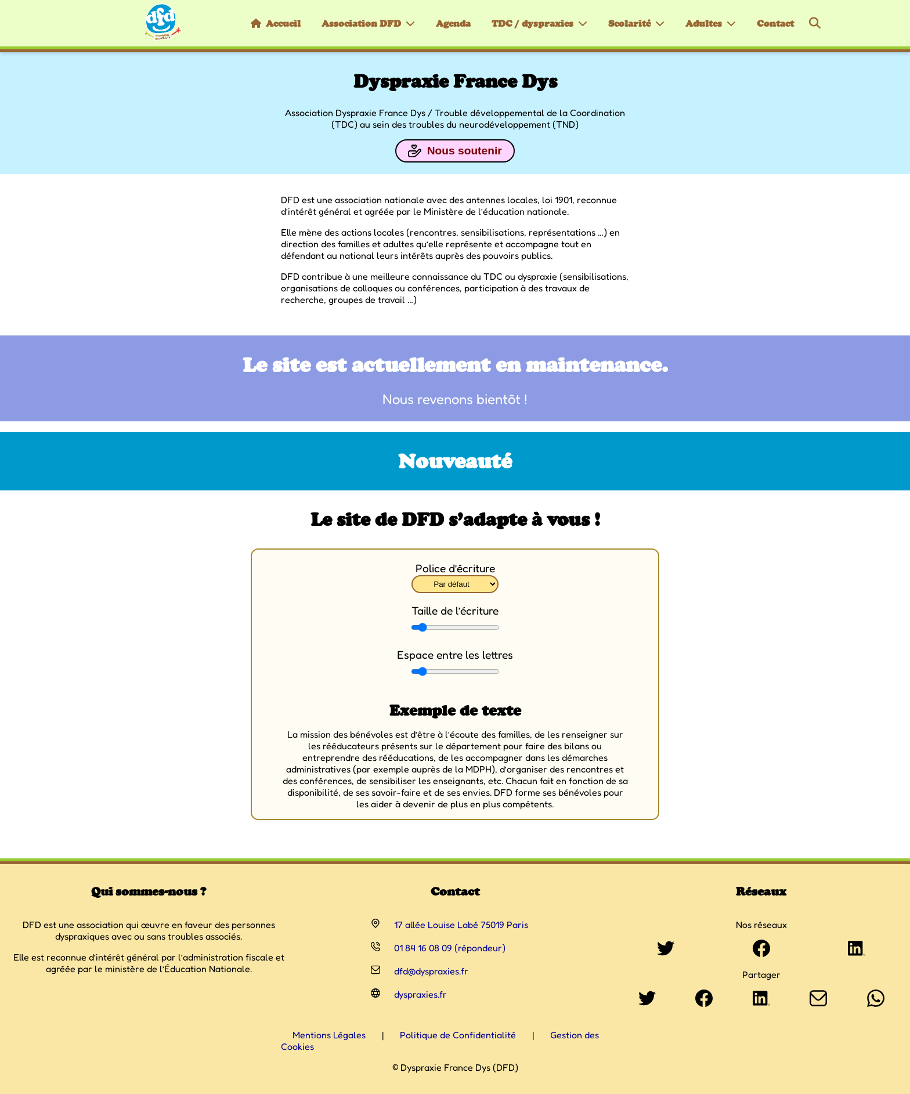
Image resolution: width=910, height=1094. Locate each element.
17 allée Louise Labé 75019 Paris (461, 924)
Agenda (453, 23)
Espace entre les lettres (455, 655)
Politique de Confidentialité (458, 1035)
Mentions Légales (329, 1035)
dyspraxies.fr (420, 994)
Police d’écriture (455, 568)
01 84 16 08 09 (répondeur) (449, 948)
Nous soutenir (454, 151)
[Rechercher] (814, 23)
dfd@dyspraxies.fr (431, 971)
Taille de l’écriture (455, 611)
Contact (775, 23)
